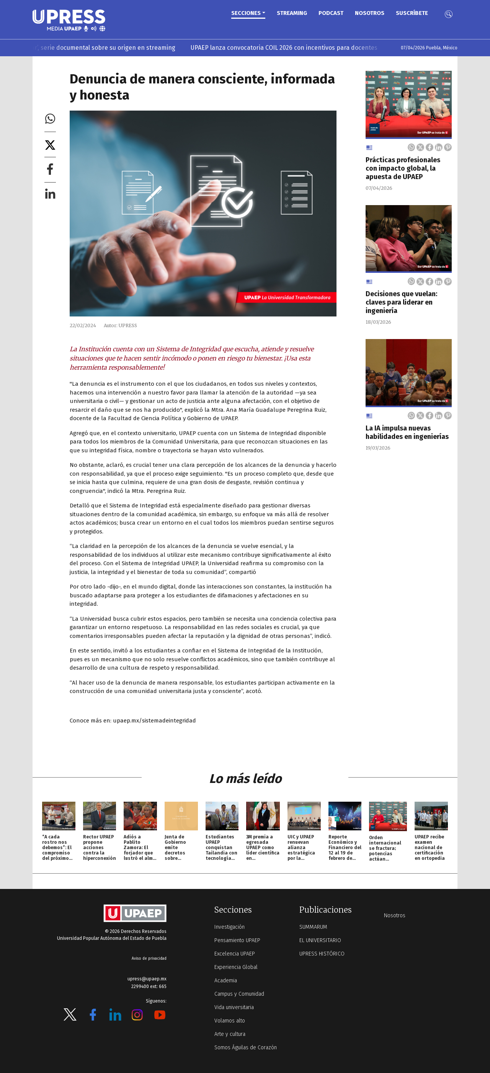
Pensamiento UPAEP (237, 940)
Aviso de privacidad (149, 958)
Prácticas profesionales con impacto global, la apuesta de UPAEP (403, 168)
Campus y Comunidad (239, 994)
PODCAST (330, 13)
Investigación (229, 927)
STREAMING (292, 13)
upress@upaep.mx (147, 979)
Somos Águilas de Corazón (245, 1047)
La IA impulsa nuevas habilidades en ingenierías (407, 432)
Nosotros (369, 13)
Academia (225, 980)
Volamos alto (229, 1021)
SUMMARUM (313, 927)
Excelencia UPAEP (234, 954)
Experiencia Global (236, 967)
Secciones (246, 13)
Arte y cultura (229, 1034)
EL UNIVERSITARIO (320, 940)
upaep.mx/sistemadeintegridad (154, 720)
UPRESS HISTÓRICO (322, 954)
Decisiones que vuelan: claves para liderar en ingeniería (401, 302)
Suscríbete (412, 13)
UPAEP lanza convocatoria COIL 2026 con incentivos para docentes (301, 47)
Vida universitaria (234, 1007)
